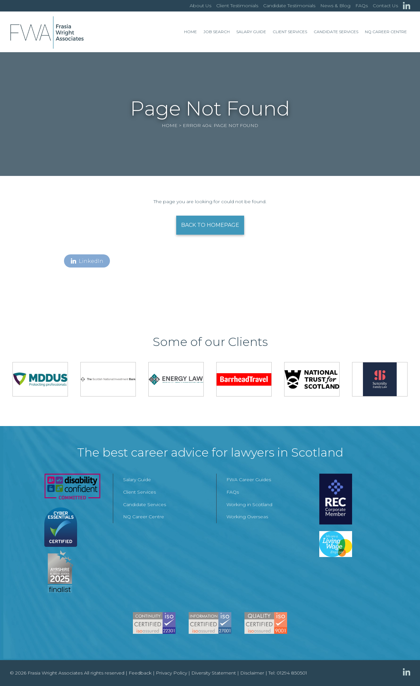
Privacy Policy (171, 673)
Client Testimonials (237, 6)
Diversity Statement (213, 673)
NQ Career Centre (386, 31)
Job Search (216, 31)
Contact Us (385, 6)
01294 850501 (292, 673)
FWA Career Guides (248, 479)
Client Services (290, 31)
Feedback (140, 673)
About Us (200, 6)
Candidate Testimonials (289, 6)
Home (190, 31)
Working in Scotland (249, 504)
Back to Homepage (210, 225)
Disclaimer (252, 673)
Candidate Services (336, 31)
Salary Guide (251, 31)
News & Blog (335, 6)
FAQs (361, 6)
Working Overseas (247, 517)
